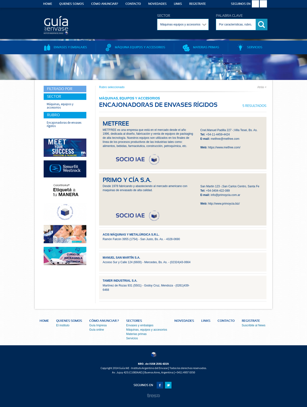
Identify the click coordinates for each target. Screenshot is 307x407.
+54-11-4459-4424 (218, 134)
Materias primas (136, 334)
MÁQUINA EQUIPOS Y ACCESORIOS (135, 47)
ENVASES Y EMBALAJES (65, 47)
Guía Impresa (98, 325)
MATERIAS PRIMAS (201, 47)
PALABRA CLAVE (229, 16)
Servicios (132, 338)
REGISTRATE (197, 3)
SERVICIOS (249, 47)
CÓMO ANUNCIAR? (104, 3)
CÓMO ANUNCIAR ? (104, 320)
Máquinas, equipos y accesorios (146, 329)
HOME (47, 3)
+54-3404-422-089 (218, 190)
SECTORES (134, 320)
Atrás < (261, 87)
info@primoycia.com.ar (225, 195)
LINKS (178, 3)
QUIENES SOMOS (71, 3)
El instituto (62, 325)
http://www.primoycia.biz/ (224, 203)
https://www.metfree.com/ (224, 147)
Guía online (96, 329)
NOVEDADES (157, 3)
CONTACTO (133, 3)
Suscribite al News (254, 325)
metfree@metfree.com (225, 138)
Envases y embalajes (139, 325)
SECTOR (163, 16)
